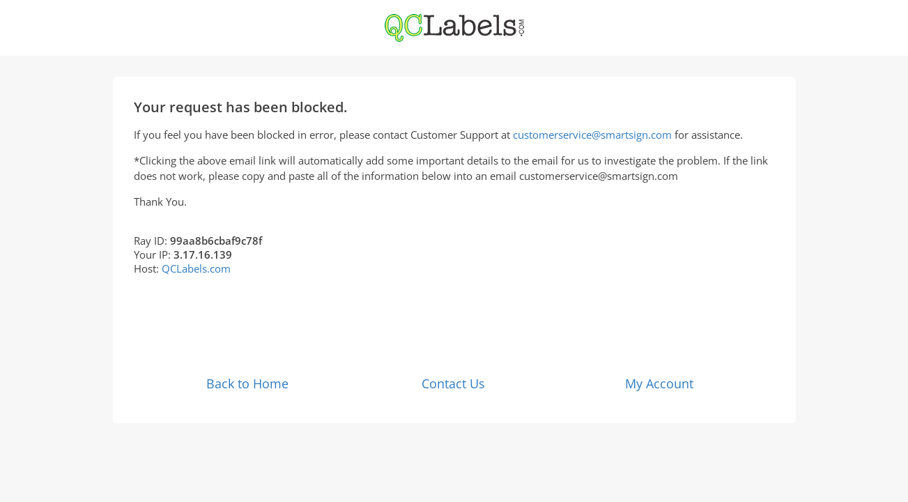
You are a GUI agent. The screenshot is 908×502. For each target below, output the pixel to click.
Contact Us (453, 383)
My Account (659, 383)
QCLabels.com (196, 268)
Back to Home (247, 383)
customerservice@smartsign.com (592, 135)
